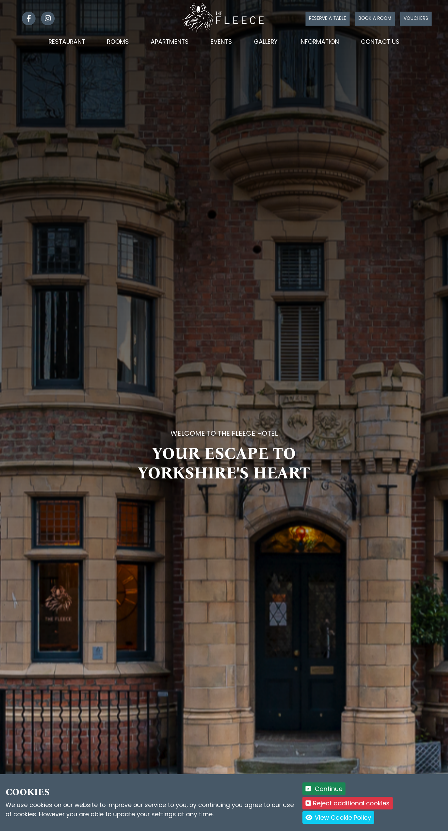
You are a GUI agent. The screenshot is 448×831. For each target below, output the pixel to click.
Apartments (170, 42)
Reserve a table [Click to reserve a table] (327, 18)
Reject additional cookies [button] (348, 803)
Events (221, 42)
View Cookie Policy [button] (338, 817)
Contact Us (380, 42)
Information (319, 42)
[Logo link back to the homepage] (224, 18)
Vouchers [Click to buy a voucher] (416, 18)
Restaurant (67, 42)
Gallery (265, 42)
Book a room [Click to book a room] (374, 18)
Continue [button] (324, 788)
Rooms (118, 42)
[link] (26, 18)
